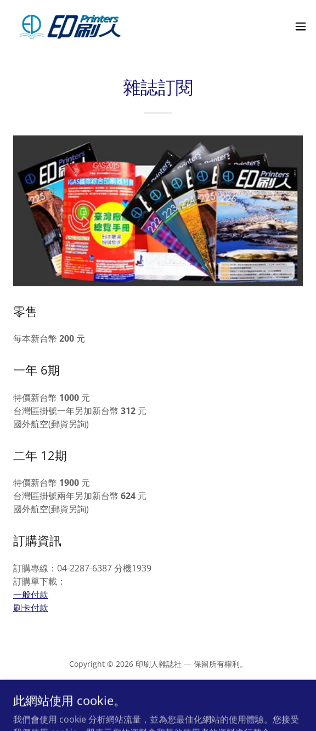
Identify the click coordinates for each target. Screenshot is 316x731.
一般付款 (30, 594)
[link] (70, 26)
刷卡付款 (30, 608)
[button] (301, 26)
